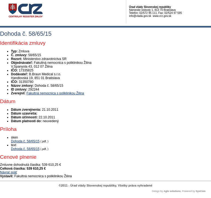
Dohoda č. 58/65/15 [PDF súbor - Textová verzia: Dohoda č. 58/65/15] (25, 149)
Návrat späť (8, 172)
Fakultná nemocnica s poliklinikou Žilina (55, 93)
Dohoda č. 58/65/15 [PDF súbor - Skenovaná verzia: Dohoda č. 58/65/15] (25, 141)
